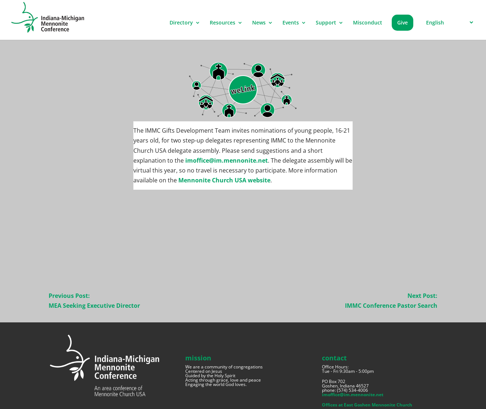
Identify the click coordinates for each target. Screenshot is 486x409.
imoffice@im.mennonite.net (226, 160)
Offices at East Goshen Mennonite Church (367, 405)
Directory (181, 23)
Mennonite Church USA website (224, 180)
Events (290, 23)
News (259, 23)
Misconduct (367, 23)
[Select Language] (448, 22)
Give (402, 22)
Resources (222, 23)
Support (326, 23)
